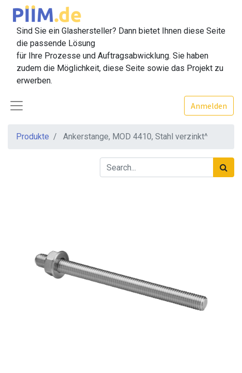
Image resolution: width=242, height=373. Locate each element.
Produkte (32, 136)
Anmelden (209, 106)
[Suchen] (223, 167)
